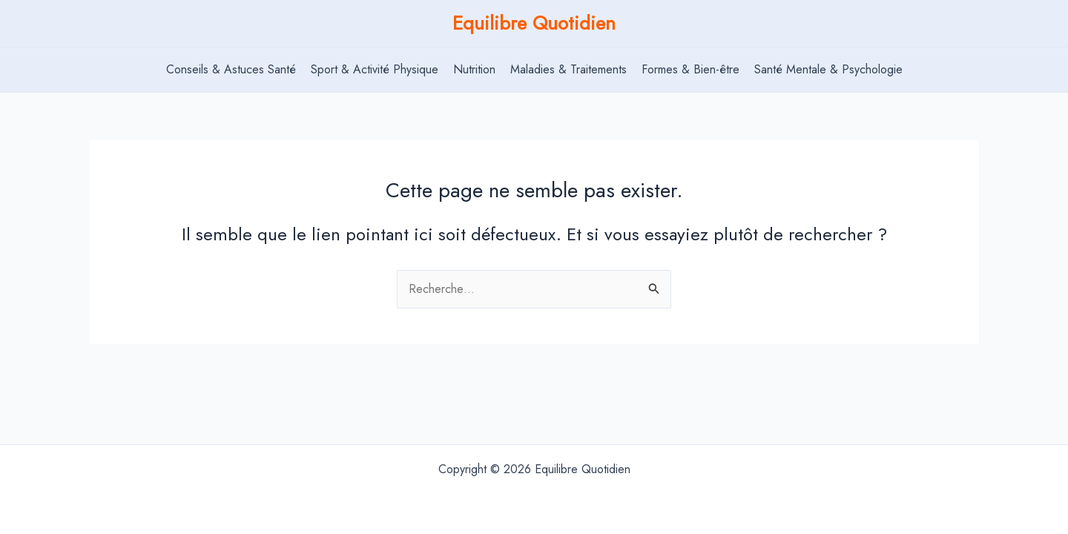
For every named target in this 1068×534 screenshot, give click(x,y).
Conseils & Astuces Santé (231, 69)
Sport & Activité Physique (374, 69)
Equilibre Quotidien (534, 23)
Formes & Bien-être (690, 69)
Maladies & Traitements (568, 69)
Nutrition (474, 69)
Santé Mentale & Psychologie (828, 69)
